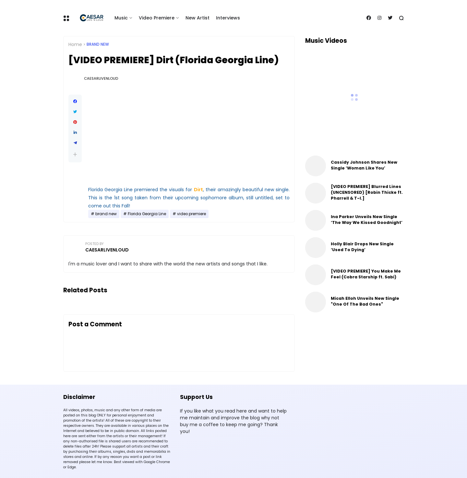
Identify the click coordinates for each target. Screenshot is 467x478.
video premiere (191, 213)
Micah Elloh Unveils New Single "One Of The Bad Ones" (365, 301)
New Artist (198, 18)
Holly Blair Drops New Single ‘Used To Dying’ (362, 246)
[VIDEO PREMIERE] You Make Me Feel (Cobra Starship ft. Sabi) (366, 274)
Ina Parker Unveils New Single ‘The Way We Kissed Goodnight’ (366, 219)
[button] (75, 154)
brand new (98, 44)
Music (121, 18)
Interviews (228, 18)
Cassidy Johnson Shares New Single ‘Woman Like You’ (364, 165)
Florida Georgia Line (147, 213)
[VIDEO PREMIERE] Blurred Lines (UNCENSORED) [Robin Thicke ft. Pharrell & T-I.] (367, 192)
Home (75, 44)
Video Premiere (156, 18)
